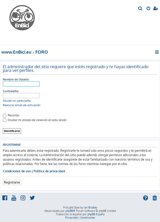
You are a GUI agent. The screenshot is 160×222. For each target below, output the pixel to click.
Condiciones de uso (17, 171)
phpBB (69, 210)
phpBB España (96, 214)
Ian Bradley (90, 207)
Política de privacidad (49, 171)
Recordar (11, 115)
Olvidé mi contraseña (17, 101)
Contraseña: (11, 91)
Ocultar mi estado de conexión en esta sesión (34, 120)
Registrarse (12, 182)
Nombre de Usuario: (16, 79)
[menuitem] (140, 9)
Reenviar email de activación (21, 105)
